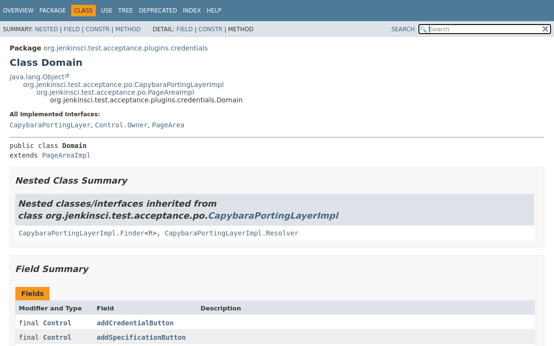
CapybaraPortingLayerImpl (273, 215)
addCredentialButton (135, 323)
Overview (18, 10)
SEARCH (403, 29)
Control (57, 323)
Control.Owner (121, 125)
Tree (125, 10)
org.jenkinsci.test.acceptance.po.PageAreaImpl (115, 92)
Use (107, 10)
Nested (46, 29)
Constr (98, 29)
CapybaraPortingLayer (50, 125)
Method (128, 29)
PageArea (168, 125)
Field (71, 29)
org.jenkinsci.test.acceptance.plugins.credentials (125, 48)
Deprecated (158, 10)
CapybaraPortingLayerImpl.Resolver (231, 233)
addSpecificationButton (141, 337)
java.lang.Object (37, 77)
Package (52, 10)
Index (192, 10)
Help (214, 10)
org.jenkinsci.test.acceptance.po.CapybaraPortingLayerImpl (123, 84)
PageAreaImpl (66, 155)
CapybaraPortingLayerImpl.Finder (81, 233)
